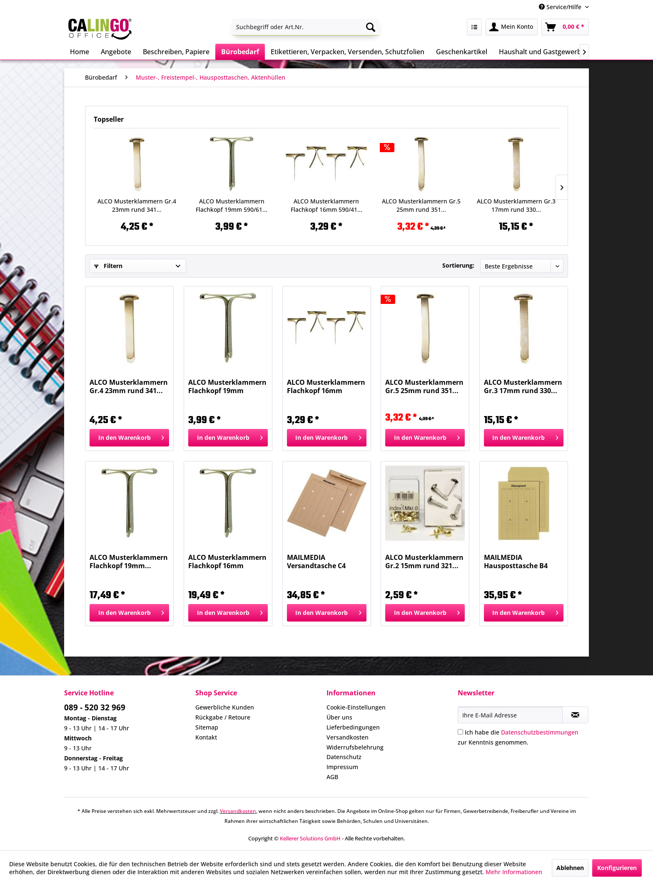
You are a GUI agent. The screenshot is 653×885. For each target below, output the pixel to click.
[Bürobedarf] (240, 52)
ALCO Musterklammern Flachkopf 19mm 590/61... (231, 205)
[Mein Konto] (512, 27)
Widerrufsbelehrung (355, 747)
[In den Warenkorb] (129, 437)
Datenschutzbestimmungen (539, 732)
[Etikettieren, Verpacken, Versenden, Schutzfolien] (347, 52)
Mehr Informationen (514, 872)
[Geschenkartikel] (461, 52)
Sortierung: (458, 265)
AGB (332, 777)
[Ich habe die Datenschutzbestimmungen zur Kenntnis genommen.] (460, 732)
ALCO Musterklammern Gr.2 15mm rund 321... (424, 561)
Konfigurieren (617, 868)
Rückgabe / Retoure (222, 717)
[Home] (79, 52)
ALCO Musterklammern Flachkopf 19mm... (129, 561)
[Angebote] (116, 52)
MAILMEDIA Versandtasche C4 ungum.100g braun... (321, 561)
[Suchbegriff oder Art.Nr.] (305, 27)
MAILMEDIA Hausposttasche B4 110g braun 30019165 (518, 561)
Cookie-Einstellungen (356, 707)
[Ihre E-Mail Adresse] (510, 715)
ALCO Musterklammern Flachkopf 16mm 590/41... (326, 205)
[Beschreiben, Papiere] (176, 52)
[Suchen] (370, 27)
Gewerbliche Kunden (224, 707)
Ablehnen (570, 868)
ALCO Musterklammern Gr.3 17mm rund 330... (516, 205)
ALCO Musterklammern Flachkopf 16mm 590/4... (227, 561)
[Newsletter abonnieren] (575, 715)
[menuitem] (305, 27)
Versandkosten (347, 737)
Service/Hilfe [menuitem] (561, 7)
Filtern (108, 266)
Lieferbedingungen (353, 727)
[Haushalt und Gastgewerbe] (542, 52)
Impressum (342, 767)
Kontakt (206, 737)
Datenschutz (343, 757)
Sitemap (206, 727)
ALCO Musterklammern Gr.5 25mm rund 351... (421, 205)
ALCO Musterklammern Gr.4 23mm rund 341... (136, 205)
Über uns (339, 717)
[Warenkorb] (565, 27)
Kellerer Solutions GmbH (310, 838)
